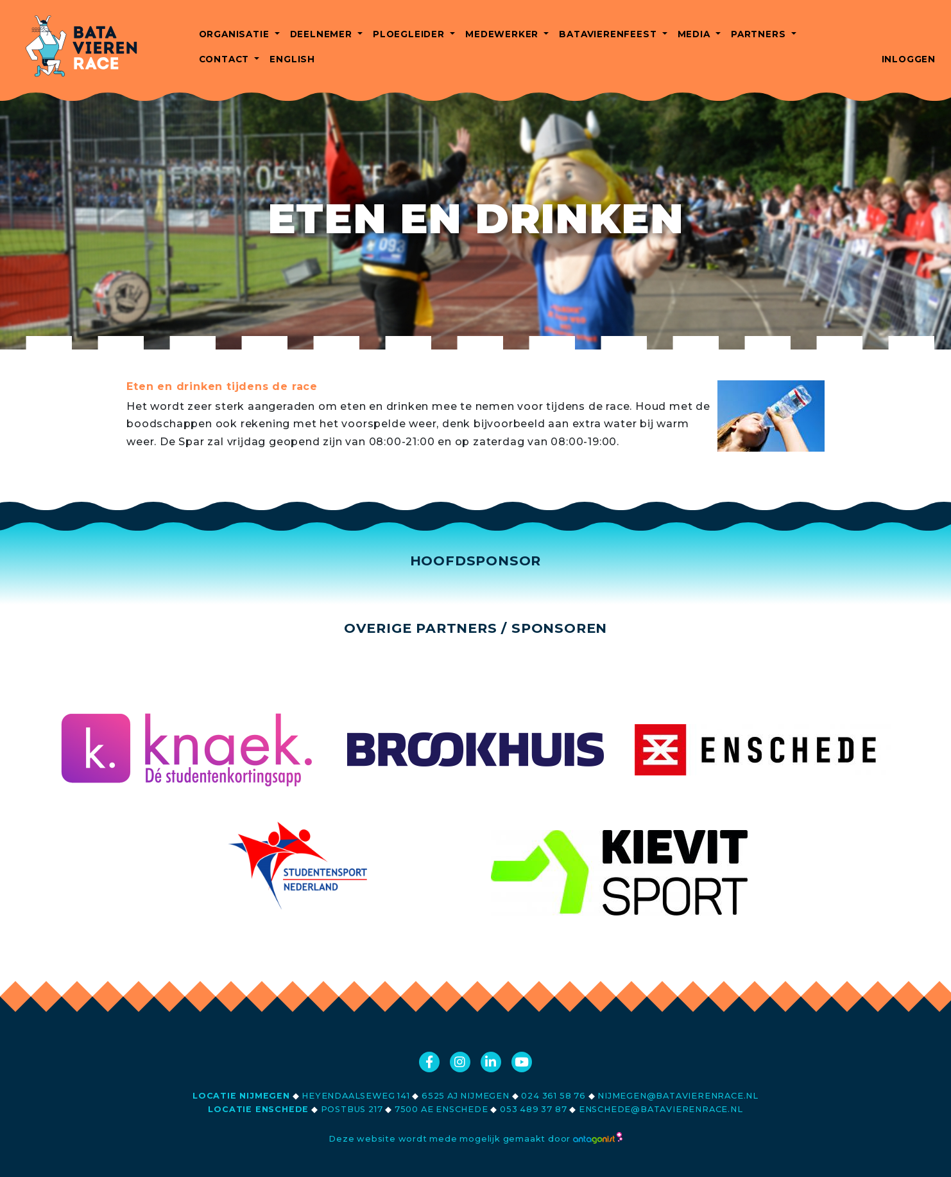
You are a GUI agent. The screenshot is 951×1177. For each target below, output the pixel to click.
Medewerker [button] (503, 34)
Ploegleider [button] (410, 34)
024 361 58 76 (553, 1096)
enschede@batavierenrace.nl (661, 1109)
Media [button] (696, 34)
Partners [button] (760, 34)
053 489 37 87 (533, 1109)
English (292, 59)
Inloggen (909, 59)
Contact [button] (225, 59)
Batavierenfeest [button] (609, 34)
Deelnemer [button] (323, 34)
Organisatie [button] (236, 34)
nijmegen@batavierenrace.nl (677, 1096)
